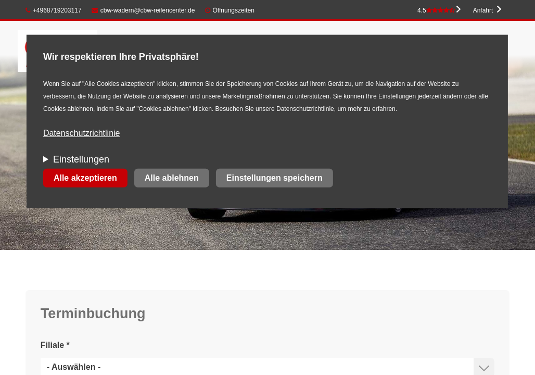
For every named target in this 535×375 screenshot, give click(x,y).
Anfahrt (483, 10)
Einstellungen (81, 159)
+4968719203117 (54, 10)
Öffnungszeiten (233, 10)
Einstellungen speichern (274, 177)
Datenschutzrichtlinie (81, 133)
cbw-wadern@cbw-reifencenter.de (143, 10)
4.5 (436, 10)
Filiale (55, 345)
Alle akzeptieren (85, 177)
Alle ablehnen (172, 177)
